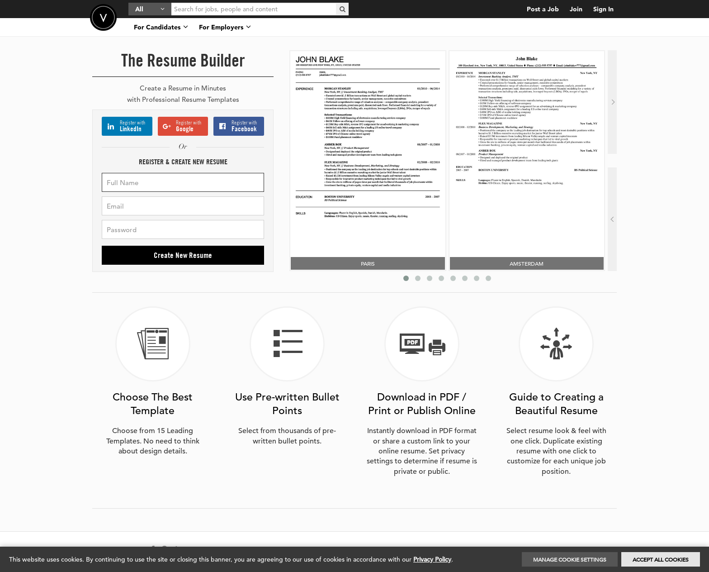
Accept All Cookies (661, 559)
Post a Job (543, 9)
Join (576, 9)
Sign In (603, 9)
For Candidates (161, 27)
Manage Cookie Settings (569, 559)
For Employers (225, 27)
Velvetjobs (103, 17)
